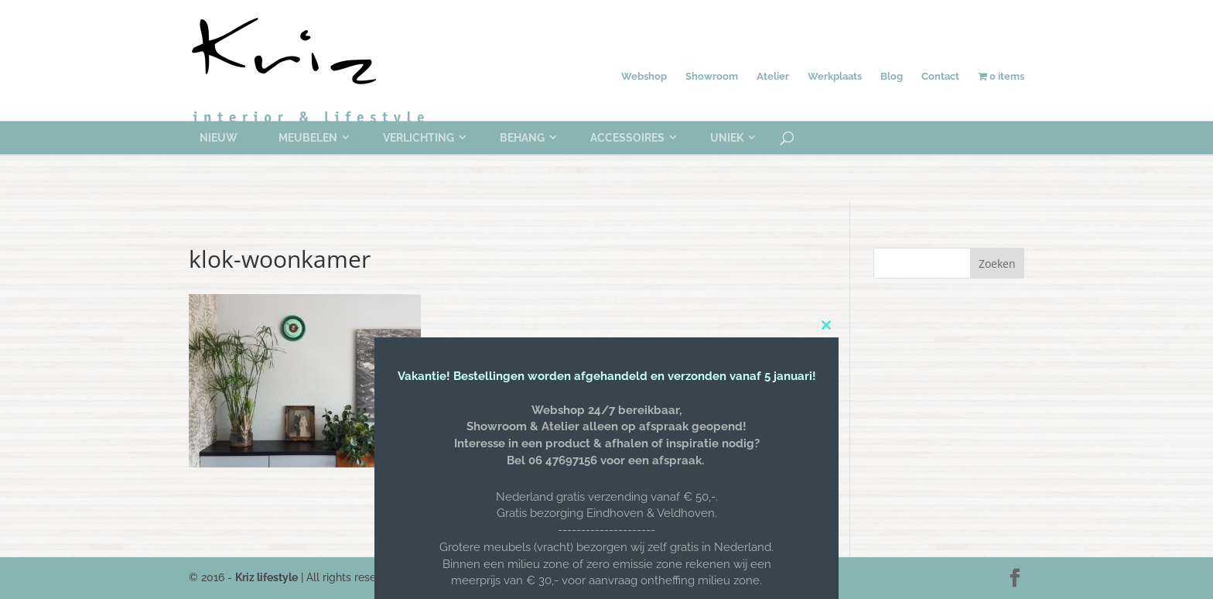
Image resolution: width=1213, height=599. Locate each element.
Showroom (711, 76)
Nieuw (218, 138)
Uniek (726, 138)
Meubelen (307, 138)
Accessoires (627, 138)
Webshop (644, 76)
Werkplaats (835, 76)
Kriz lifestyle (266, 577)
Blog (891, 76)
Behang (522, 138)
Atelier (773, 76)
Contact (940, 76)
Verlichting (418, 138)
